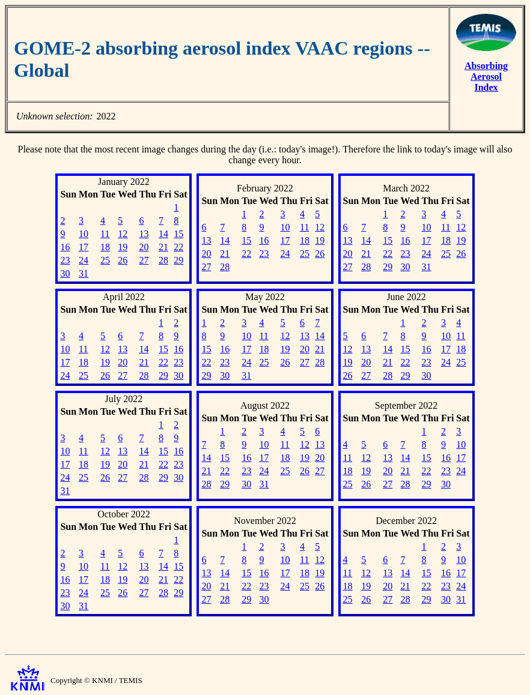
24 (83, 260)
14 (163, 234)
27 (143, 260)
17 (83, 247)
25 (105, 260)
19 (122, 247)
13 (143, 234)
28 (163, 260)
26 (122, 260)
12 (122, 234)
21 (163, 247)
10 (83, 234)
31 (83, 273)
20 (143, 247)
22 (178, 247)
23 (65, 260)
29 (178, 260)
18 (105, 247)
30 (65, 273)
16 (65, 247)
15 (178, 234)
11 (104, 234)
